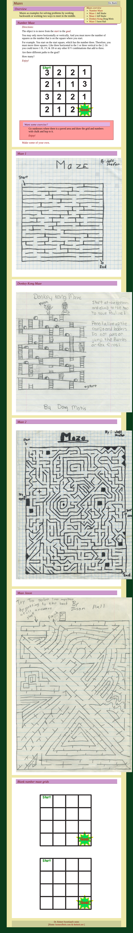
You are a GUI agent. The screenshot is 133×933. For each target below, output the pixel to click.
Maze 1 (92, 13)
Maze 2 (92, 16)
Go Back (113, 3)
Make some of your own (35, 142)
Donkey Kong (96, 18)
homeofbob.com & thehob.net (69, 924)
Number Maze (96, 10)
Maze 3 (92, 21)
